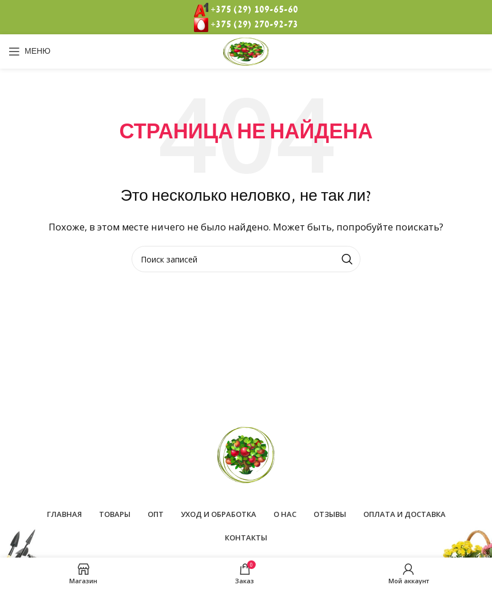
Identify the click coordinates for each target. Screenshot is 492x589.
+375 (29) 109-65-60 (254, 10)
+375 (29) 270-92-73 (254, 24)
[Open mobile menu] (29, 51)
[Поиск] (246, 259)
